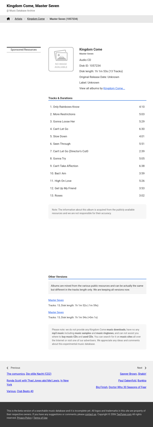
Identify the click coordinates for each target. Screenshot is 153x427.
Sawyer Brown (128, 373)
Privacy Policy (24, 418)
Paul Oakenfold (127, 380)
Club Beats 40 (25, 391)
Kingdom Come (36, 18)
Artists (18, 18)
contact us (90, 414)
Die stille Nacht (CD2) (38, 373)
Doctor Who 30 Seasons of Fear (127, 387)
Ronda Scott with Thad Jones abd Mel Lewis (33, 380)
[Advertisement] (76, 34)
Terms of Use (40, 418)
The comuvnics (16, 373)
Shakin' (142, 373)
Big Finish (102, 387)
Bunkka (142, 380)
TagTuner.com (124, 414)
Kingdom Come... (114, 88)
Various (11, 391)
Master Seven (56, 300)
